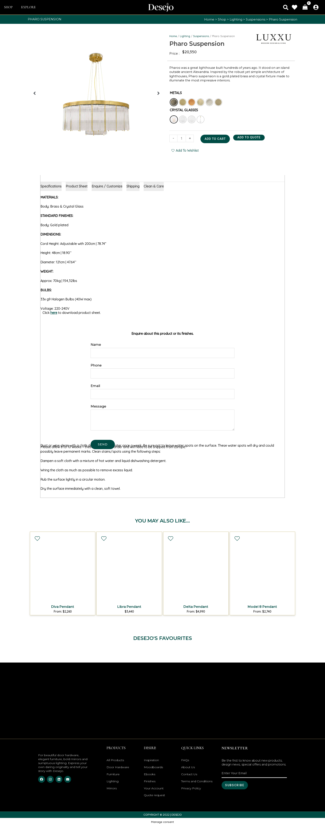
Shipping (132, 186)
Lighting (236, 19)
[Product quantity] (181, 138)
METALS (176, 93)
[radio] (173, 102)
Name (96, 345)
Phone (96, 365)
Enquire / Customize (107, 186)
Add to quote (249, 137)
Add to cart (215, 139)
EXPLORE (28, 7)
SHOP (8, 7)
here (53, 313)
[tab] (51, 186)
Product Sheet (76, 186)
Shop (222, 19)
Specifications (51, 186)
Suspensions (255, 19)
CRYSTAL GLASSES (184, 110)
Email (95, 386)
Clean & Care (154, 186)
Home (209, 19)
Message (98, 406)
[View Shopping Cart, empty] (305, 7)
